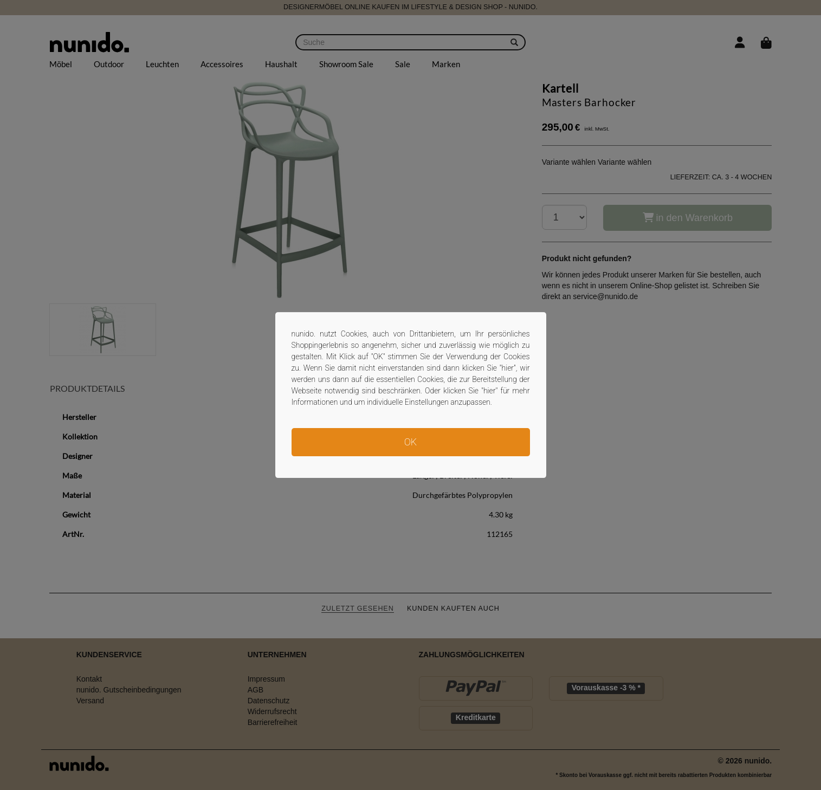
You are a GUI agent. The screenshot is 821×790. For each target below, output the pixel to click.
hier (508, 368)
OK (410, 442)
